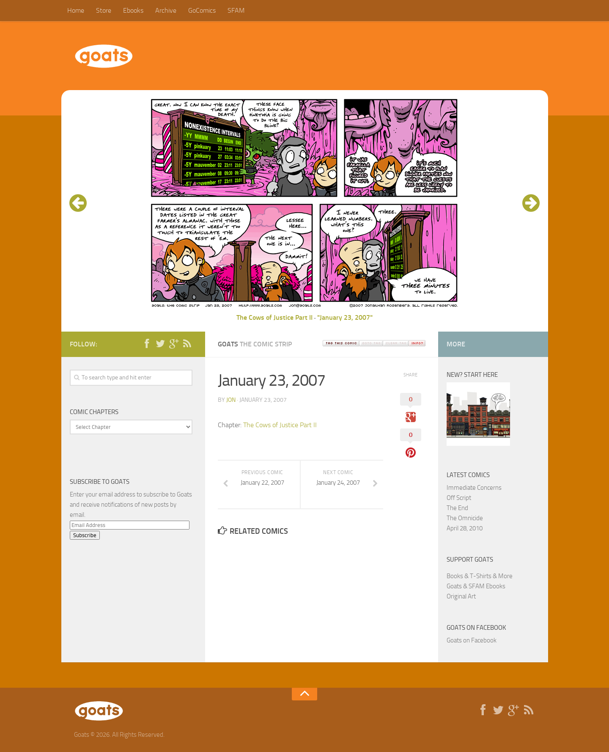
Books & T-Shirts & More (480, 576)
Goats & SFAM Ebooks (476, 586)
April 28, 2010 (465, 528)
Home (75, 10)
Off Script (459, 498)
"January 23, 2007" (345, 317)
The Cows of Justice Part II (274, 317)
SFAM (236, 10)
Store (103, 10)
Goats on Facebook (476, 627)
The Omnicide (465, 518)
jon (231, 399)
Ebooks (133, 10)
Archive (165, 10)
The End (457, 508)
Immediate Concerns (474, 487)
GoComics (202, 10)
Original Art (461, 596)
